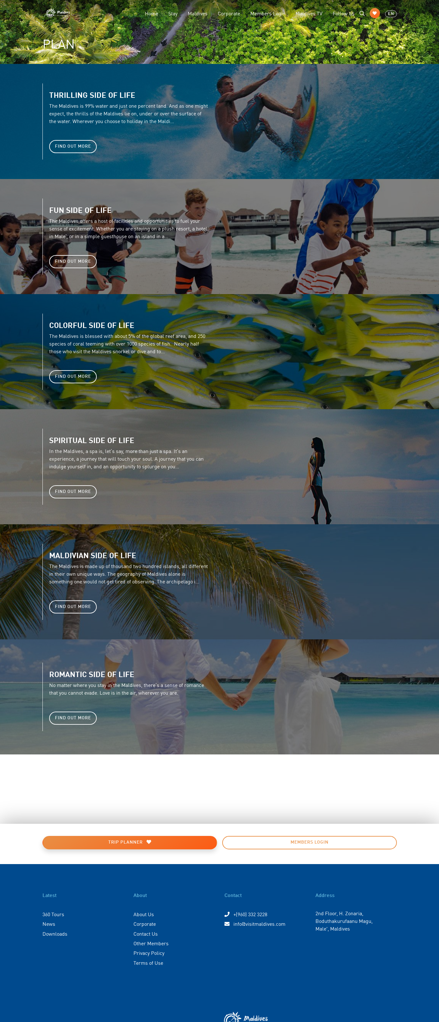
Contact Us (145, 933)
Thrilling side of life (92, 94)
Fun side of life (80, 209)
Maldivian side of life (92, 554)
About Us (143, 914)
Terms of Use (148, 962)
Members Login (267, 13)
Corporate (229, 13)
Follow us (343, 13)
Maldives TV (309, 13)
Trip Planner (129, 842)
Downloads (54, 933)
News (48, 923)
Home (151, 13)
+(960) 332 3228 (245, 914)
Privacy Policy (148, 952)
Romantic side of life (91, 673)
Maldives (198, 13)
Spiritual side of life (91, 439)
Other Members (151, 943)
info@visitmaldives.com (254, 923)
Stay (173, 13)
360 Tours (53, 914)
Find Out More (73, 146)
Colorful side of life (91, 324)
